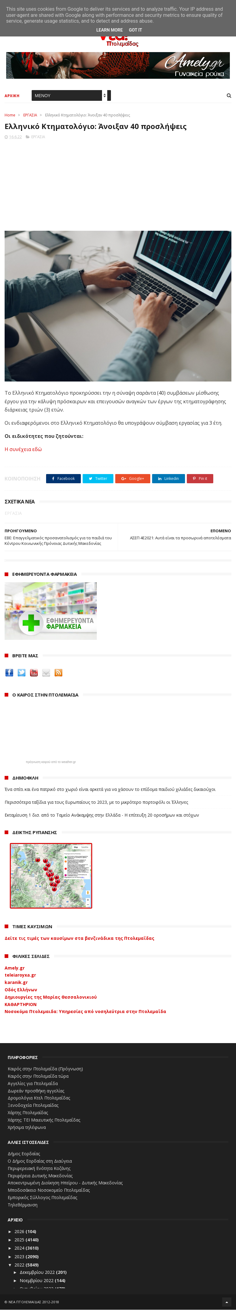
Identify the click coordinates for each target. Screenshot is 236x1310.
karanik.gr (16, 982)
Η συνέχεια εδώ (23, 449)
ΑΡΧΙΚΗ (12, 96)
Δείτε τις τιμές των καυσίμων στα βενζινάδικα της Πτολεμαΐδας (79, 938)
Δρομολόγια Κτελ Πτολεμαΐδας (39, 1098)
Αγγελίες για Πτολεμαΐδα (33, 1084)
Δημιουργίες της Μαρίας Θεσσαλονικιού (51, 997)
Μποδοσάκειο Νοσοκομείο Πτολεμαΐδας (49, 1191)
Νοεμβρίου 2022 (37, 1281)
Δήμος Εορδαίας (24, 1154)
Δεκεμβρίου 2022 (38, 1272)
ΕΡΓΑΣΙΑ (30, 115)
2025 (20, 1240)
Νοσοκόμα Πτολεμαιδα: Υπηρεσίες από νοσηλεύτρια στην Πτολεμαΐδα (85, 1012)
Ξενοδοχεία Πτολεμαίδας (33, 1105)
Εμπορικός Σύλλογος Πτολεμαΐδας (42, 1198)
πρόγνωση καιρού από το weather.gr (51, 762)
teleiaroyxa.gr (20, 975)
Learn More (109, 30)
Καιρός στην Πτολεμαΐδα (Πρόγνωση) (45, 1069)
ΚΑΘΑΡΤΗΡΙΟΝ (21, 1005)
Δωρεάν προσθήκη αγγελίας (36, 1091)
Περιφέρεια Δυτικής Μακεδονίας (40, 1176)
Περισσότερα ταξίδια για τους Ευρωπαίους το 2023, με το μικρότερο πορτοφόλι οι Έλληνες (96, 802)
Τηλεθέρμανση (22, 1205)
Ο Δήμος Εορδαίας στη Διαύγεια (40, 1161)
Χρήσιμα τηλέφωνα (27, 1127)
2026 (20, 1232)
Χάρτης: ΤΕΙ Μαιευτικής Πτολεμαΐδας (44, 1120)
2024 (20, 1248)
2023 (20, 1257)
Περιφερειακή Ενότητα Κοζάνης (39, 1168)
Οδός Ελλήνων (21, 990)
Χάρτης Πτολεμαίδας (28, 1113)
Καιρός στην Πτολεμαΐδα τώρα (38, 1076)
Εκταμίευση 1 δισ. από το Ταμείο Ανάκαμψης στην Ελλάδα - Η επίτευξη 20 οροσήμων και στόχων (102, 815)
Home (10, 115)
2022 (20, 1265)
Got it (135, 30)
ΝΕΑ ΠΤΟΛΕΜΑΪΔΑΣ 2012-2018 (34, 1302)
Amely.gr (15, 968)
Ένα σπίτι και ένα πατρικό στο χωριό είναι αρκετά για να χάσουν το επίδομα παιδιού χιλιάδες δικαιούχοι (110, 789)
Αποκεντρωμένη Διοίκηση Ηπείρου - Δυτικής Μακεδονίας (65, 1183)
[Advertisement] (118, 183)
